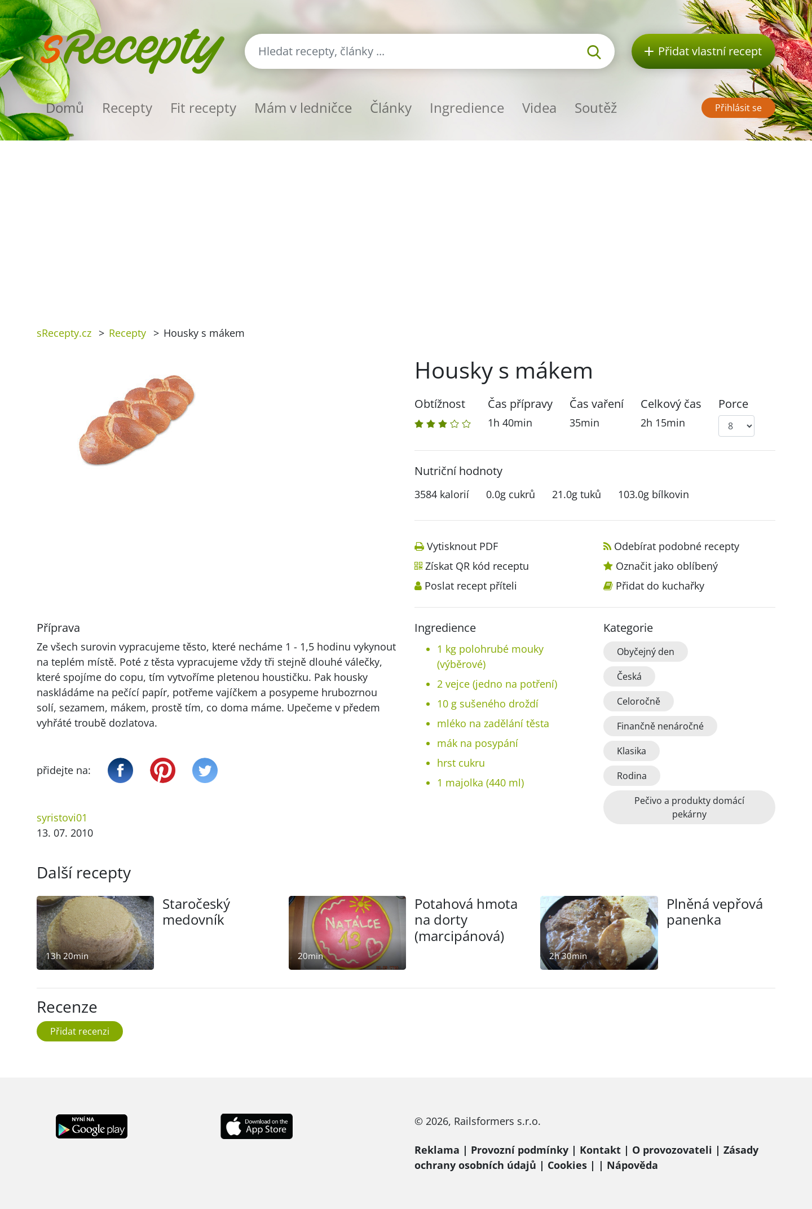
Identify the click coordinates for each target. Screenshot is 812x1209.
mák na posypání (477, 743)
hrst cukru (461, 763)
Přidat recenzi (79, 1031)
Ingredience (467, 107)
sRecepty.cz (64, 333)
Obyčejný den (645, 651)
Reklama (437, 1150)
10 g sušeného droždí (488, 703)
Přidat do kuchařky (660, 585)
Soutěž (596, 107)
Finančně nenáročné (660, 726)
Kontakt (600, 1150)
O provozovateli (672, 1150)
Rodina (632, 776)
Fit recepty (203, 107)
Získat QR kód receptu (477, 566)
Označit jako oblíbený (667, 566)
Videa (539, 107)
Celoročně (638, 701)
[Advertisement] (406, 225)
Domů (65, 107)
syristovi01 (62, 817)
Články (391, 107)
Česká (629, 676)
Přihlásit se (738, 108)
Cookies (567, 1165)
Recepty (127, 107)
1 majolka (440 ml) (480, 782)
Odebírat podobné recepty (676, 546)
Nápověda (632, 1165)
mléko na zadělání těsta (493, 723)
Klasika (631, 751)
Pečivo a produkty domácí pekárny (689, 807)
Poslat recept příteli (471, 585)
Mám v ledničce (303, 107)
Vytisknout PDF (462, 546)
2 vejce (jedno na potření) (497, 684)
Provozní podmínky (519, 1150)
